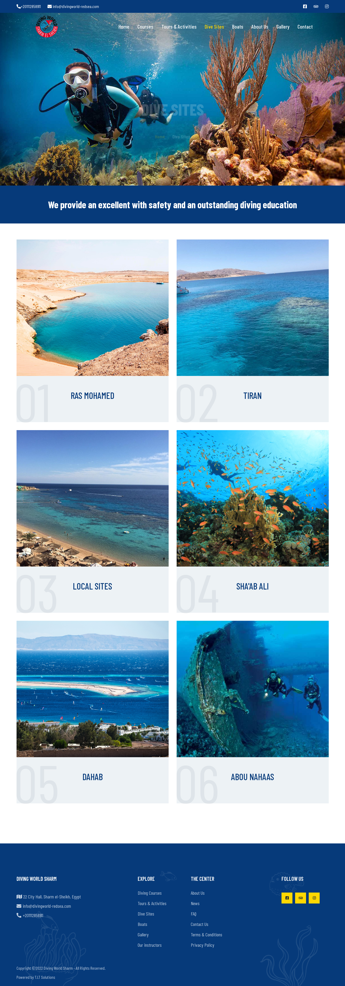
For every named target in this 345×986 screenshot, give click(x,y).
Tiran (252, 395)
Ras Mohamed (92, 395)
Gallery (283, 26)
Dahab (92, 776)
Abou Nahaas (252, 776)
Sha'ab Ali (252, 585)
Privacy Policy (202, 945)
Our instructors (150, 945)
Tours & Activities (179, 26)
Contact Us (199, 924)
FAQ (193, 914)
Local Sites (92, 585)
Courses (145, 26)
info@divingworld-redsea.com (73, 6)
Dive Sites (214, 26)
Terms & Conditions (206, 934)
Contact (305, 26)
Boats (237, 26)
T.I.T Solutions (45, 977)
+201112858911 (29, 6)
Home (123, 26)
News (195, 903)
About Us (259, 26)
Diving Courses (150, 893)
